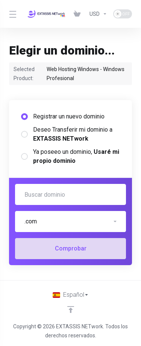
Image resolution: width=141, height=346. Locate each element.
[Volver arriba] (70, 309)
